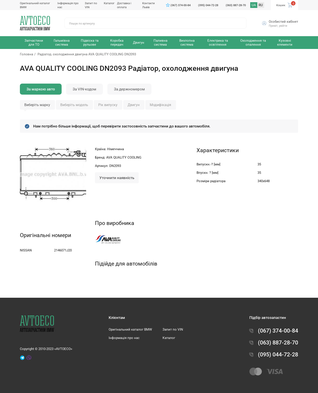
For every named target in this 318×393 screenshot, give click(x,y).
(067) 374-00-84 (180, 5)
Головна (26, 54)
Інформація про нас (124, 338)
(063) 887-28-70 (236, 5)
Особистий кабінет (283, 22)
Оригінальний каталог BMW (130, 329)
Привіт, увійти (278, 25)
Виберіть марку (37, 105)
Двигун (134, 105)
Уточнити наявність (116, 178)
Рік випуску (107, 105)
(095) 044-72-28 (208, 5)
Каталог (109, 3)
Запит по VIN (173, 329)
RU (261, 5)
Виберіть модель (74, 105)
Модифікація (160, 105)
